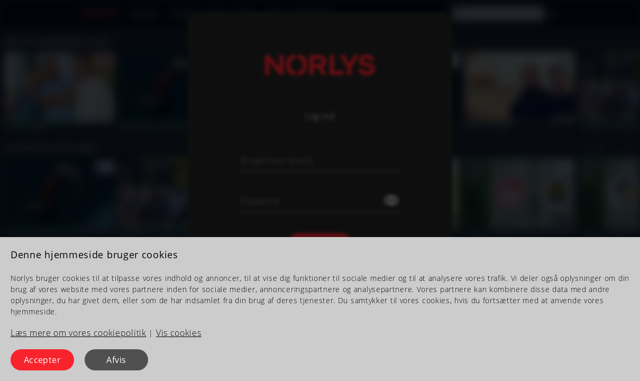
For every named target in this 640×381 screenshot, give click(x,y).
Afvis (116, 360)
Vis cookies (179, 333)
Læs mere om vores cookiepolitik (79, 333)
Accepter (42, 360)
